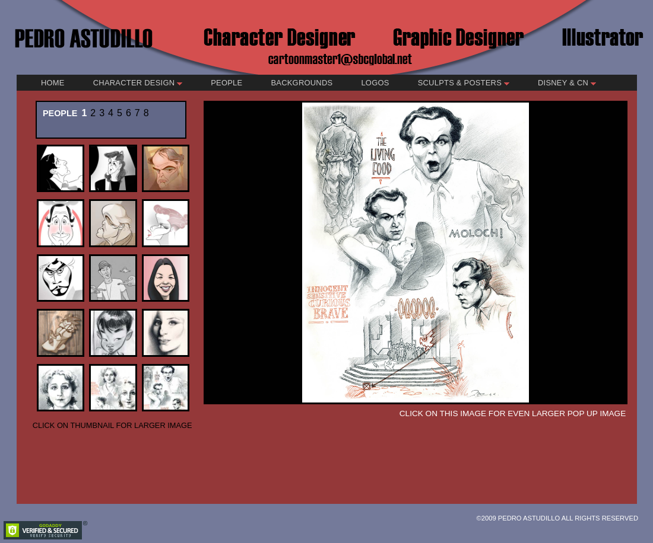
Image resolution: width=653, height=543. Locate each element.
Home (53, 82)
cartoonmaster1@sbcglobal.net (340, 58)
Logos (375, 82)
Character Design (137, 82)
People (226, 82)
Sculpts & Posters (463, 82)
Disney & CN (567, 82)
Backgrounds (301, 82)
